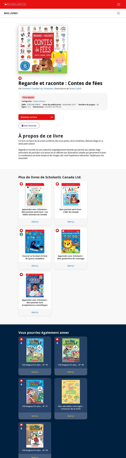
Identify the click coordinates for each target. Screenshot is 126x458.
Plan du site (9, 450)
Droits (36, 403)
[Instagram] (55, 404)
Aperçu (32, 221)
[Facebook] (59, 404)
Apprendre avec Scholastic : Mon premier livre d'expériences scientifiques (63, 258)
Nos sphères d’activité (14, 410)
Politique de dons (12, 419)
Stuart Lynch (75, 88)
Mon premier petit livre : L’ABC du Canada (63, 210)
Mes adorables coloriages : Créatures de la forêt (32, 367)
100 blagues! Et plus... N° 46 (63, 322)
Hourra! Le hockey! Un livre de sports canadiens (93, 212)
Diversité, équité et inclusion (16, 413)
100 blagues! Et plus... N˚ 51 (94, 322)
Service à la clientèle (62, 407)
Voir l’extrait (29, 125)
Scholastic (48, 88)
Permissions (39, 407)
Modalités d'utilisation (49, 450)
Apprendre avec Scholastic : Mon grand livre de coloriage (32, 258)
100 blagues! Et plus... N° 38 (63, 366)
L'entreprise (9, 403)
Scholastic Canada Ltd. (32, 88)
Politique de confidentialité (27, 450)
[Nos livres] (118, 13)
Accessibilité (10, 416)
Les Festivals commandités (16, 422)
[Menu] (118, 4)
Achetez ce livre (36, 117)
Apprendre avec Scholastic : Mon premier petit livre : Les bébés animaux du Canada (32, 212)
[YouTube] (64, 404)
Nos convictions (11, 407)
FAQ (36, 410)
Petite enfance (39, 101)
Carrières (8, 428)
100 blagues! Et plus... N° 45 (32, 322)
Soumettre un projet (13, 431)
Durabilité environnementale (16, 425)
